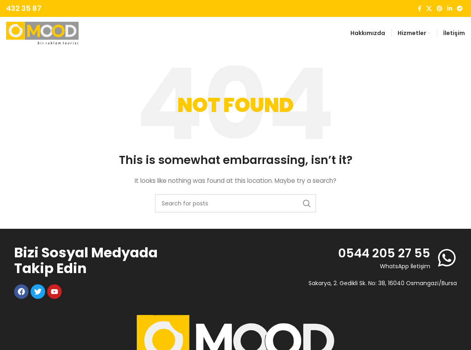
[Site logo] (42, 33)
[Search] (235, 203)
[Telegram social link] (459, 8)
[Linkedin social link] (449, 8)
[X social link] (429, 8)
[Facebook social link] (419, 8)
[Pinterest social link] (439, 8)
